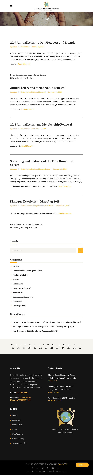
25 (68, 347)
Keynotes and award (22, 288)
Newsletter (24, 47)
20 (40, 347)
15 (13, 347)
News (14, 429)
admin (14, 47)
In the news (18, 284)
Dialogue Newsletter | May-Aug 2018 (34, 201)
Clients (15, 415)
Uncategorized (19, 306)
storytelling (15, 227)
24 (63, 347)
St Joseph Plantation (33, 224)
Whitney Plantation (29, 227)
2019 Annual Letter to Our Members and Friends (42, 42)
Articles (16, 266)
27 (80, 347)
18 (29, 347)
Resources (17, 301)
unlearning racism (25, 78)
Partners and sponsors (23, 297)
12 (64, 344)
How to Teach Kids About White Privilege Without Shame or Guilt (41, 322)
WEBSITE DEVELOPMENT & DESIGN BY (46, 464)
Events (47, 169)
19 (35, 347)
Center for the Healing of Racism (32, 92)
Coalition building (20, 275)
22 (51, 347)
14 (75, 344)
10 (53, 344)
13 (69, 344)
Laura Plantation (17, 224)
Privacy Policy (18, 438)
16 (18, 347)
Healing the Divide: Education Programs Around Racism (37, 327)
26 (74, 347)
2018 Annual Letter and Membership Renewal (41, 124)
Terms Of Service (19, 443)
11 (59, 344)
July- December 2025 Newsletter (27, 331)
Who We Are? (17, 434)
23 (57, 347)
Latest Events (17, 425)
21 (46, 347)
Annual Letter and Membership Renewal (37, 88)
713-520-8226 (22, 393)
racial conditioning (18, 75)
